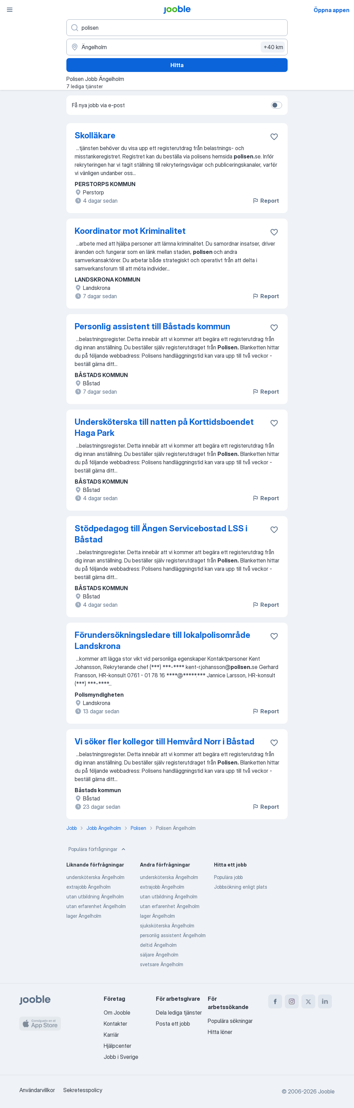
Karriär (111, 1034)
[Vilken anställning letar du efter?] (177, 27)
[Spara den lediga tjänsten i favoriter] (274, 136)
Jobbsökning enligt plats (240, 887)
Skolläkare (95, 135)
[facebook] (275, 1001)
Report (265, 200)
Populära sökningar (230, 1020)
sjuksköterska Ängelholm (167, 925)
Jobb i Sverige (121, 1056)
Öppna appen (332, 10)
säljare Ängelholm (159, 955)
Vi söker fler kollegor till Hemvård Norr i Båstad (164, 741)
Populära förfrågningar (97, 849)
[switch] (276, 105)
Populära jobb (228, 877)
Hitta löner (220, 1031)
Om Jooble (117, 1012)
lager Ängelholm (83, 916)
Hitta (177, 65)
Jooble (326, 1091)
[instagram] (292, 1001)
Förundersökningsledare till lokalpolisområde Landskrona (162, 640)
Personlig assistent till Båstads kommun (152, 326)
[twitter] (308, 1001)
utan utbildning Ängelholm (95, 896)
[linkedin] (325, 1001)
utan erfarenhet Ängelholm (96, 906)
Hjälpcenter (117, 1045)
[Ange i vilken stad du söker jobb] (177, 47)
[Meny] (10, 10)
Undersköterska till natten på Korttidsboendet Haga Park (164, 427)
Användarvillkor (37, 1090)
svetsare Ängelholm (161, 964)
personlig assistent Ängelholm (173, 935)
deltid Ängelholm (158, 945)
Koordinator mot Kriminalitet (130, 231)
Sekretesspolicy (82, 1090)
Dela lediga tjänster (179, 1012)
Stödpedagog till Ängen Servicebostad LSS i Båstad (161, 533)
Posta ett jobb (173, 1023)
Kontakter (115, 1023)
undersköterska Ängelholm (95, 877)
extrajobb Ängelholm (88, 887)
